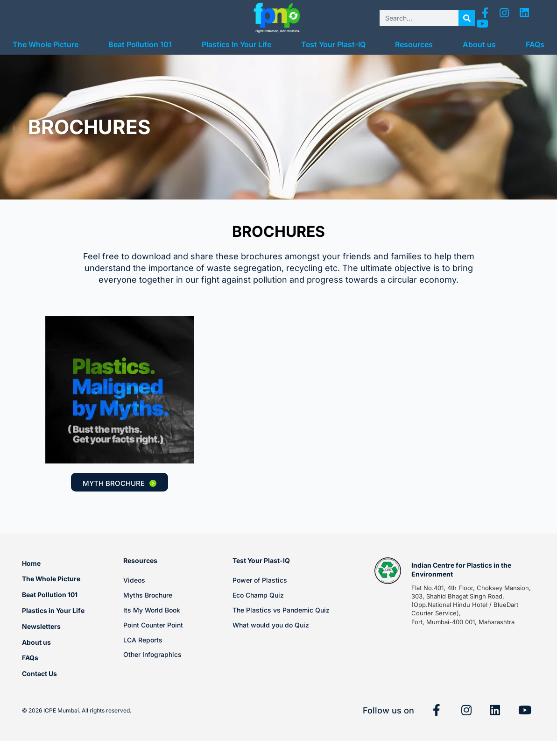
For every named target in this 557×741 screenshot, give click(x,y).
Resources (414, 44)
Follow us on (388, 710)
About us (479, 44)
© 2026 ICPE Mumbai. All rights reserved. (76, 710)
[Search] (466, 18)
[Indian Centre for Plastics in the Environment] (388, 571)
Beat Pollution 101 (140, 44)
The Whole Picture (45, 44)
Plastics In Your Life (236, 44)
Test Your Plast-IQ (333, 44)
